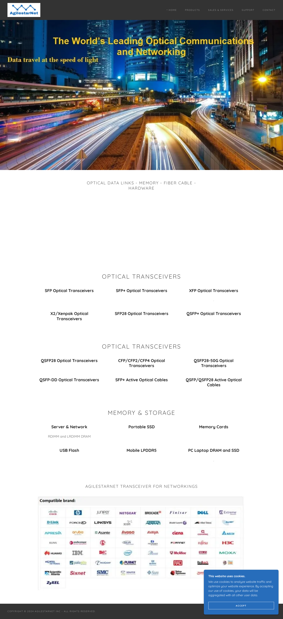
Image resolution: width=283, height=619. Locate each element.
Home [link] (173, 10)
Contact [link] (269, 10)
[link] (23, 10)
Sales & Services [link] (221, 10)
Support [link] (248, 10)
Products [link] (192, 10)
